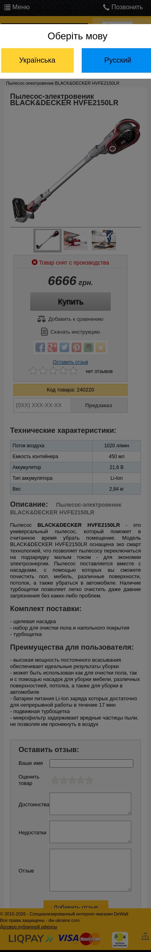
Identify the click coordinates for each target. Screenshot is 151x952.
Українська (37, 60)
